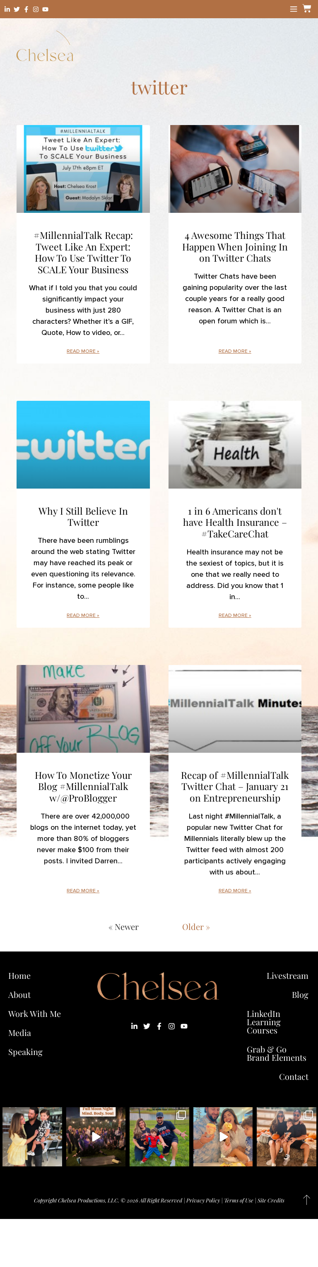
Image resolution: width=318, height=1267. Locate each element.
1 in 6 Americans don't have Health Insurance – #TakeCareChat (235, 522)
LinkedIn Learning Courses (264, 1022)
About (19, 994)
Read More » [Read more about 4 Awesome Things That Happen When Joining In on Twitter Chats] (235, 351)
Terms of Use (238, 1200)
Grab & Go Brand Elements (276, 1053)
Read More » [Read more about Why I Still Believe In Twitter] (83, 615)
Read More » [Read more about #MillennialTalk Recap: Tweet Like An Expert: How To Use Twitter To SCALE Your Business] (83, 351)
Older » (196, 926)
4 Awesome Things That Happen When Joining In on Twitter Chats (235, 246)
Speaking (25, 1051)
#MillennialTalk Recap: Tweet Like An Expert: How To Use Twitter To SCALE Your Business (83, 252)
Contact (293, 1076)
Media (19, 1032)
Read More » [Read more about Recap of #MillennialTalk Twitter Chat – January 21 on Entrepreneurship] (235, 891)
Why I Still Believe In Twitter (83, 516)
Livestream (287, 975)
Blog (300, 994)
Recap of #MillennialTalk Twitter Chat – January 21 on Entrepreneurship (235, 786)
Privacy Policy (203, 1200)
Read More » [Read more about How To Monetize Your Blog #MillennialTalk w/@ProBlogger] (83, 891)
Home (19, 975)
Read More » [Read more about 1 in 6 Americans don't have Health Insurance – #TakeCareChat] (235, 615)
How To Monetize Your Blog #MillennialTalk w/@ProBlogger (83, 786)
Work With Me (36, 1013)
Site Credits (271, 1200)
